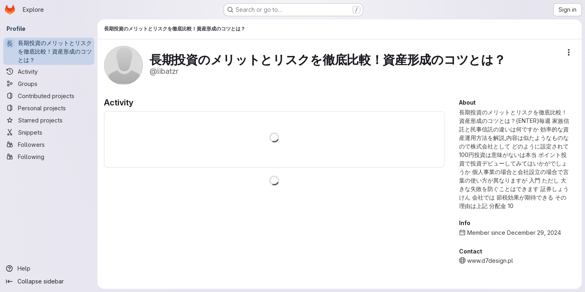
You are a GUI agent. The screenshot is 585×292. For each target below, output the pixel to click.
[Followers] (48, 144)
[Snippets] (48, 132)
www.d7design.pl (490, 260)
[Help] (48, 268)
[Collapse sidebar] (48, 281)
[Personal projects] (48, 108)
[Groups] (48, 83)
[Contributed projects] (48, 95)
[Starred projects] (48, 120)
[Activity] (48, 71)
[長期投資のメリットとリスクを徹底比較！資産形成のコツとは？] (48, 51)
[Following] (48, 156)
